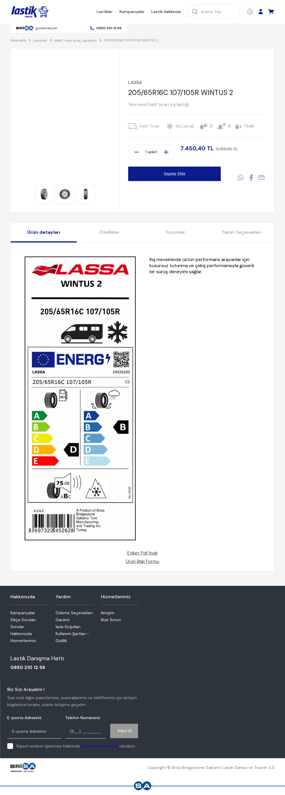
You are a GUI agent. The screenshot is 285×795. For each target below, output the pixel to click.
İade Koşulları (68, 626)
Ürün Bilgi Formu (142, 561)
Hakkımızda (21, 633)
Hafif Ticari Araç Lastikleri (75, 40)
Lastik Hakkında (166, 11)
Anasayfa (18, 40)
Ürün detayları (43, 232)
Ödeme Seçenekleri (74, 612)
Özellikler (109, 232)
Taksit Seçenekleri (241, 232)
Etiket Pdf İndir (142, 553)
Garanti (63, 619)
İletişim (107, 612)
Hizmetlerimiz (23, 640)
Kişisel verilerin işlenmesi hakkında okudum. (76, 746)
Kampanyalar (131, 11)
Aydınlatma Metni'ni (99, 746)
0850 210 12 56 (109, 28)
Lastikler (105, 11)
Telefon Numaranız (82, 717)
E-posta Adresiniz (24, 717)
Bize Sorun (111, 619)
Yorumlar (175, 232)
